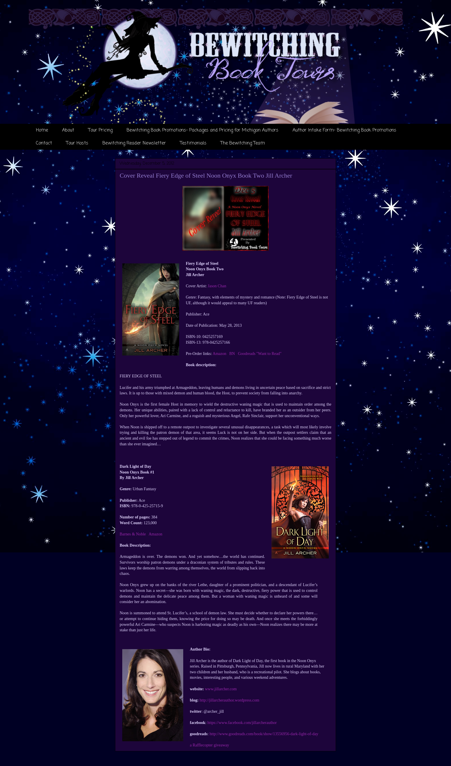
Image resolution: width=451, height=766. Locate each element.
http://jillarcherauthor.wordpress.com (229, 700)
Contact (44, 143)
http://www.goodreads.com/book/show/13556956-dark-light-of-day (264, 734)
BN (232, 353)
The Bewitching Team (243, 143)
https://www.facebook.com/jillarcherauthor (242, 723)
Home (42, 130)
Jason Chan (217, 286)
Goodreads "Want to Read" (259, 353)
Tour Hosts (77, 143)
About (68, 130)
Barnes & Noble (133, 534)
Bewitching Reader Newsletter (134, 143)
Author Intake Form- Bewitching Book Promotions (344, 130)
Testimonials (193, 143)
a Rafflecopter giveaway (209, 745)
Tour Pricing (100, 130)
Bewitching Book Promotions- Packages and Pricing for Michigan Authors (202, 130)
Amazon (219, 353)
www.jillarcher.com (221, 689)
